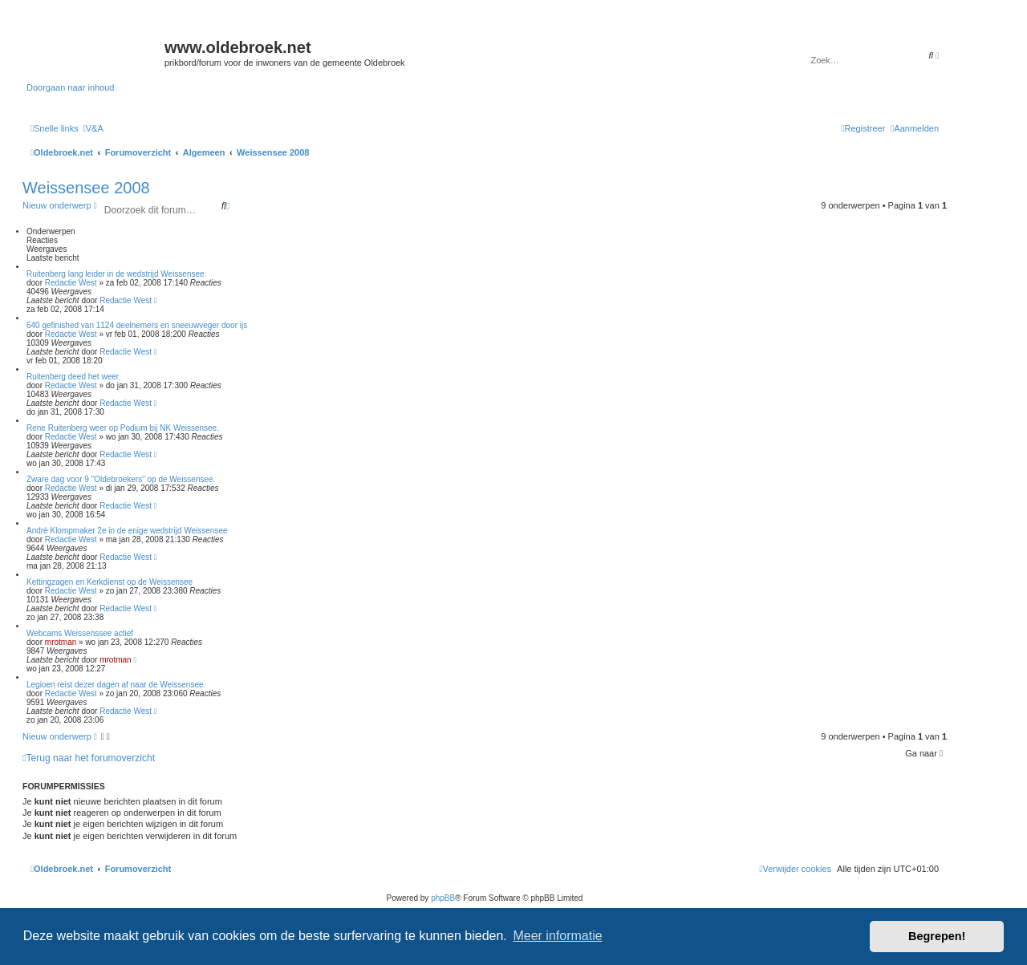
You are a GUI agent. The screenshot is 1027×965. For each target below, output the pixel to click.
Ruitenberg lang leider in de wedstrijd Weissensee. (116, 274)
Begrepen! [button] (936, 936)
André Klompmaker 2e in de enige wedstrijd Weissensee (127, 530)
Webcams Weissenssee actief (79, 633)
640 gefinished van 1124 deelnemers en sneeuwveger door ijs (136, 325)
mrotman (60, 642)
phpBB (443, 898)
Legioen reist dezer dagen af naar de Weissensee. (115, 684)
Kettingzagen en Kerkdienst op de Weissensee (109, 582)
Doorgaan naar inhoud (70, 87)
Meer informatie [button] (557, 936)
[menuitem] (93, 128)
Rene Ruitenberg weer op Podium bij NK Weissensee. (122, 428)
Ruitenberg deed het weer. (73, 376)
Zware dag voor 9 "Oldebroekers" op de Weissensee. (120, 479)
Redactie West (71, 282)
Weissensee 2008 (86, 188)
